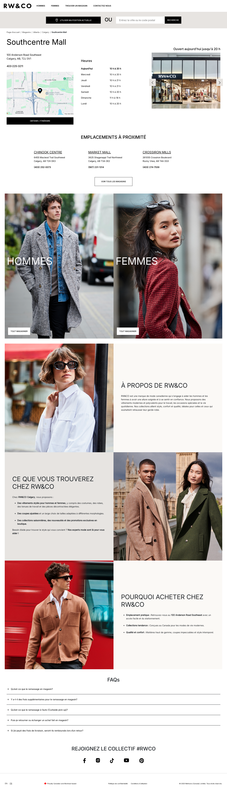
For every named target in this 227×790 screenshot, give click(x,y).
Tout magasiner (19, 331)
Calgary (45, 32)
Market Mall (99, 152)
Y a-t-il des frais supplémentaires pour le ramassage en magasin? (44, 699)
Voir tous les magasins (113, 181)
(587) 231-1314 (96, 167)
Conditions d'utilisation (139, 783)
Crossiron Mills (157, 152)
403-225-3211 (15, 66)
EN (6, 783)
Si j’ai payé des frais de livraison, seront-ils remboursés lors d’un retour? (47, 730)
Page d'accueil (13, 32)
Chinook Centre (48, 152)
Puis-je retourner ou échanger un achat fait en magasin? (39, 720)
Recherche (173, 20)
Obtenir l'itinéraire (40, 121)
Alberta (36, 32)
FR (11, 783)
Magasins (26, 32)
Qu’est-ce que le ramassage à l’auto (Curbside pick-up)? (39, 709)
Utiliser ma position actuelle (73, 20)
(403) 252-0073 (42, 167)
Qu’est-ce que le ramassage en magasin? (32, 689)
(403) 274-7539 (151, 167)
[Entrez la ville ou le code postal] (140, 20)
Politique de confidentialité (118, 783)
